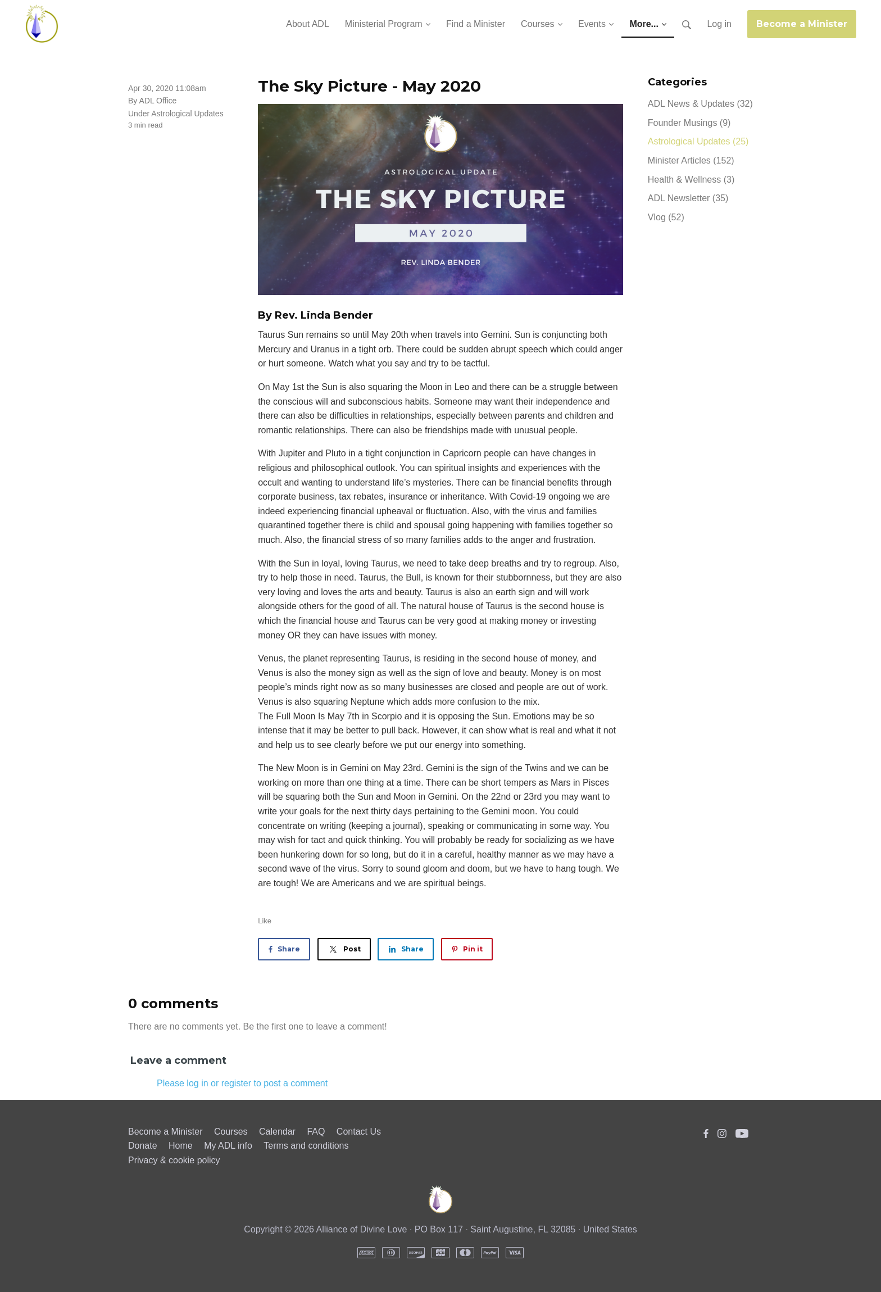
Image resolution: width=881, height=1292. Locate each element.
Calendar (277, 1131)
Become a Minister (801, 24)
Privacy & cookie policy (174, 1160)
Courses (231, 1131)
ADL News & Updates (700, 103)
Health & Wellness (691, 179)
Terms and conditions (306, 1145)
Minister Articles (691, 160)
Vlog (666, 217)
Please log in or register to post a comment (242, 1083)
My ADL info (228, 1145)
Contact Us (359, 1131)
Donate (142, 1145)
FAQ (316, 1131)
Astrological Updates (187, 113)
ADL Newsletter (688, 198)
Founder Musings (689, 123)
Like (264, 921)
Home (181, 1145)
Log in (719, 24)
